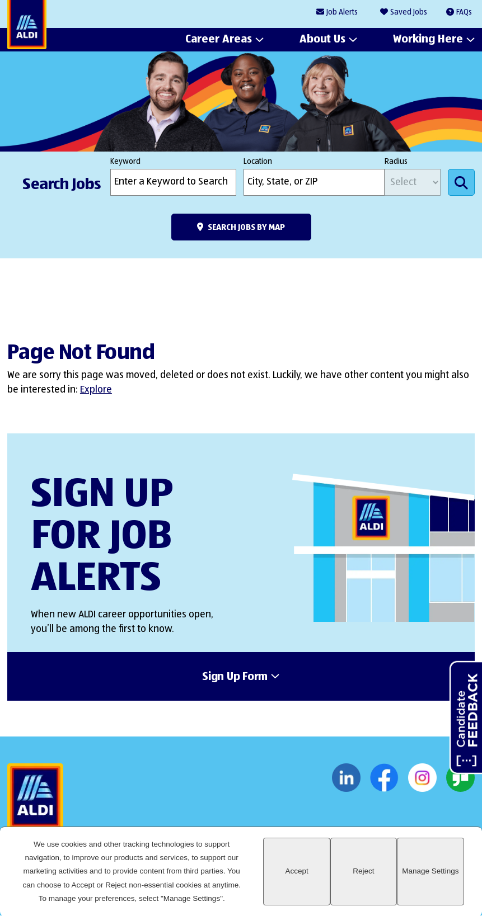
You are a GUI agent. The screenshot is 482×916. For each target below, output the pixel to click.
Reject (363, 871)
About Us (322, 39)
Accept (296, 871)
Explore (96, 390)
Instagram (422, 777)
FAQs (464, 12)
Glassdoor (460, 777)
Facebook (384, 777)
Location (258, 162)
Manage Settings (430, 871)
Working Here (428, 39)
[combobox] (314, 182)
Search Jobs (461, 182)
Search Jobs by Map (246, 227)
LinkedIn (346, 777)
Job (342, 12)
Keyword (125, 162)
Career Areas (218, 39)
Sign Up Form (235, 677)
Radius (396, 162)
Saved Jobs (408, 12)
